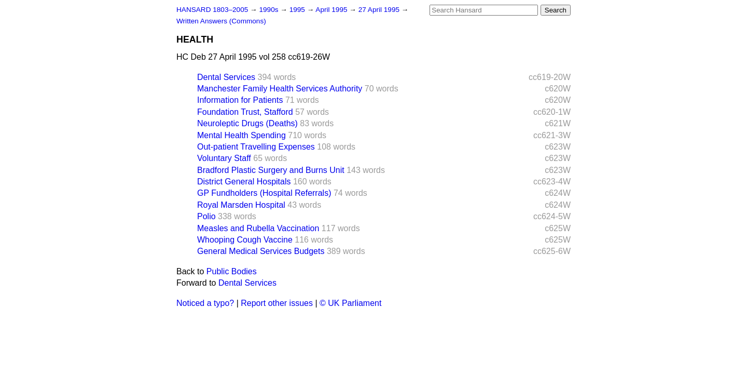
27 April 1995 (380, 10)
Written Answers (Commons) (221, 21)
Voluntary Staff (224, 158)
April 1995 (332, 10)
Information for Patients (240, 100)
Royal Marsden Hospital (241, 205)
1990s (269, 10)
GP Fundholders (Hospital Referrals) (264, 193)
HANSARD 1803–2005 (212, 10)
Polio (206, 216)
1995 (298, 10)
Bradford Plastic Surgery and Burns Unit (270, 170)
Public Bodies (231, 271)
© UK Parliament (350, 303)
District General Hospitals (244, 181)
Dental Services (226, 77)
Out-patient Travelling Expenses (256, 146)
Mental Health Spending (241, 135)
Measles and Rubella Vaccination (258, 228)
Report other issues (277, 303)
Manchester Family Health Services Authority (279, 88)
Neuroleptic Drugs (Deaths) (247, 123)
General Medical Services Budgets (260, 251)
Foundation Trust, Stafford (245, 112)
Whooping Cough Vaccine (245, 239)
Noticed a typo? (205, 303)
